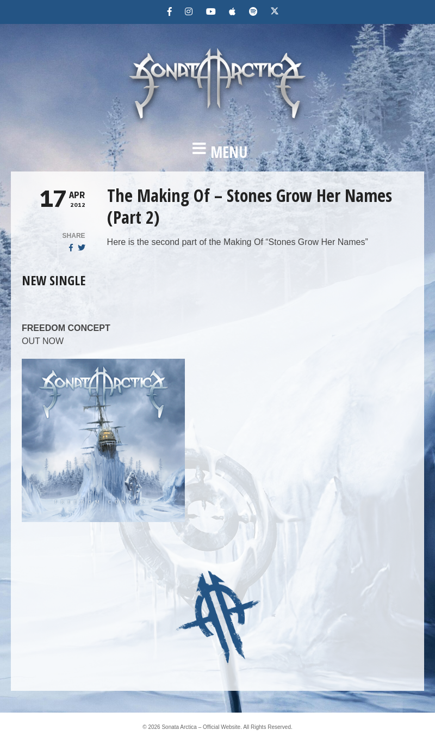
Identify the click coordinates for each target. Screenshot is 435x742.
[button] (217, 152)
